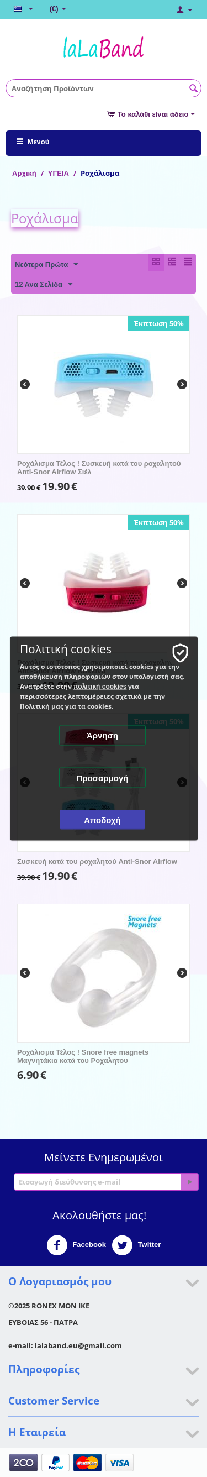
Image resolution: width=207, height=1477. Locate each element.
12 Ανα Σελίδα (43, 284)
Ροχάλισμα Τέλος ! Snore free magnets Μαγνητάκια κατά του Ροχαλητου (82, 1056)
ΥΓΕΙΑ (58, 173)
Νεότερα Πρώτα (46, 264)
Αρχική (24, 173)
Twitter (136, 1245)
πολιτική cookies (100, 686)
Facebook (76, 1245)
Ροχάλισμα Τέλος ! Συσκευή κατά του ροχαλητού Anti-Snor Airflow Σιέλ (99, 467)
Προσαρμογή (103, 778)
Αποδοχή (102, 820)
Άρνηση (102, 735)
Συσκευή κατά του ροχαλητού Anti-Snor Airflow (97, 861)
